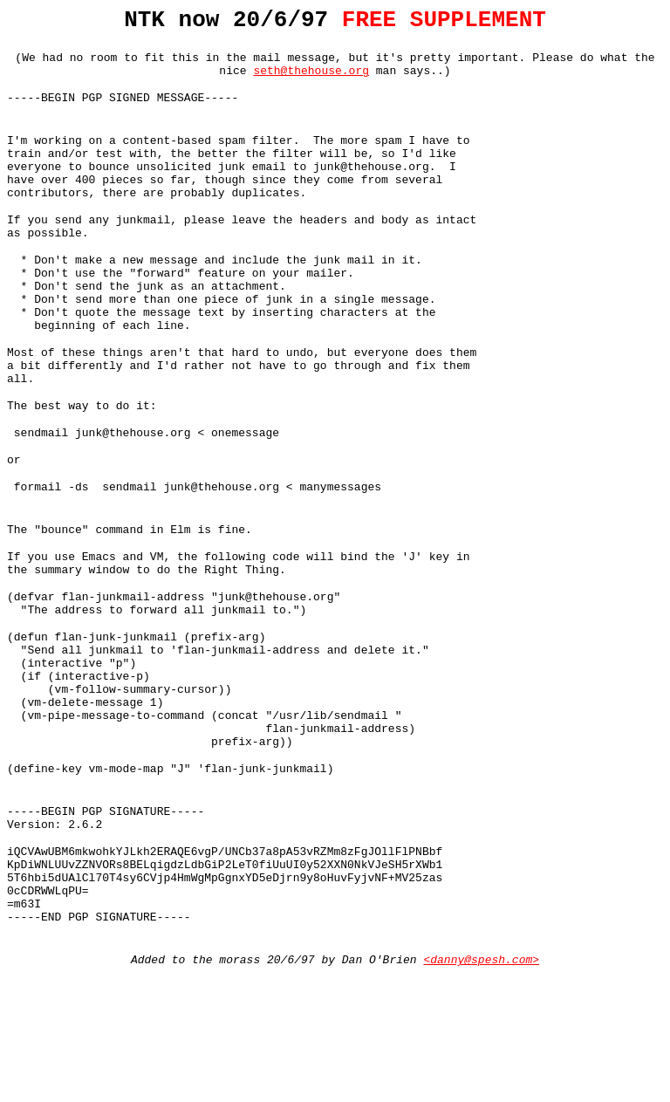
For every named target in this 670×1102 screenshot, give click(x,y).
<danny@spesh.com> (481, 1087)
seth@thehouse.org (311, 80)
